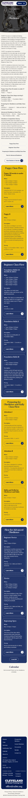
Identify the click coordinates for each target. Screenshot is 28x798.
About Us (5, 754)
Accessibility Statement (14, 793)
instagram (18, 776)
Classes (5, 739)
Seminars (5, 745)
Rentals (17, 750)
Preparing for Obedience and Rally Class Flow (14, 151)
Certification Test (7, 748)
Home (10, 9)
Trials (4, 742)
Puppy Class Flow (14, 143)
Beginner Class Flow (14, 147)
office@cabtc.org (14, 786)
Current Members (19, 744)
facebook (18, 773)
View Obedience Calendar (13, 160)
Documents (18, 747)
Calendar (5, 751)
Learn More (9, 206)
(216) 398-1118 (7, 767)
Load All (14, 659)
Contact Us (18, 753)
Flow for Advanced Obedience (14, 155)
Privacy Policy (8, 791)
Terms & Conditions (18, 791)
